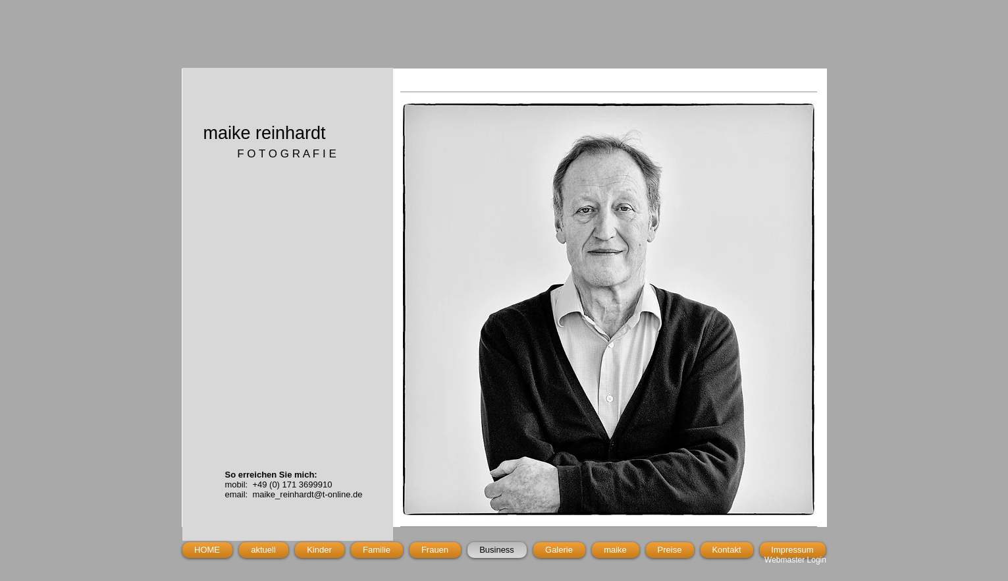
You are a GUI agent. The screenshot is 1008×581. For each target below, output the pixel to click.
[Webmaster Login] (796, 560)
